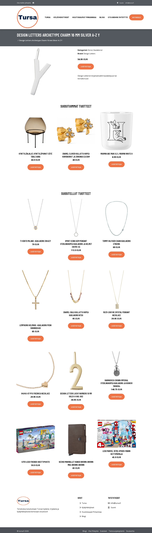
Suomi (120, 3)
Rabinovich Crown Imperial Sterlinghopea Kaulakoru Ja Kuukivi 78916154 (117, 381)
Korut (90, 48)
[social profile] (33, 3)
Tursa (47, 16)
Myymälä (136, 16)
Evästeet (103, 529)
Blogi (102, 16)
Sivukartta (130, 529)
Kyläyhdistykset (61, 16)
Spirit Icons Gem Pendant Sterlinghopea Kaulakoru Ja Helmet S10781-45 (76, 241)
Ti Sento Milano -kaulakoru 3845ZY (35, 238)
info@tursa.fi (129, 3)
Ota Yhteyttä (93, 529)
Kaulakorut (97, 48)
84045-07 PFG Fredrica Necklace (35, 391)
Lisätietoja (86, 64)
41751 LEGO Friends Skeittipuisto (35, 459)
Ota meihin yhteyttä (118, 16)
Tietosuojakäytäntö (116, 529)
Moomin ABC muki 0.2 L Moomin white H (117, 151)
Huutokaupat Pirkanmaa (84, 16)
